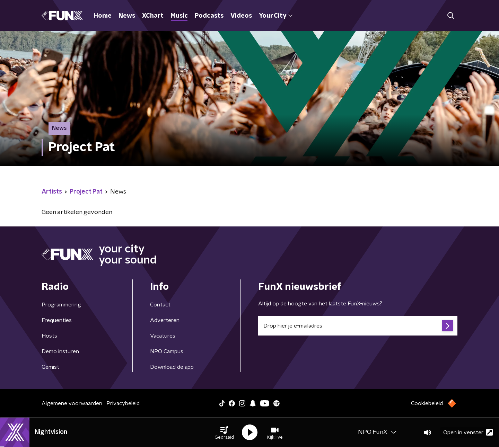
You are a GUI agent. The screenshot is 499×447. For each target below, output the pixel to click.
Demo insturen (60, 351)
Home (103, 16)
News (127, 16)
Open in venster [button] (468, 432)
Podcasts (209, 16)
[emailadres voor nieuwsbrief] (357, 326)
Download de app (172, 367)
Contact (160, 304)
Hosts (49, 336)
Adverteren (165, 320)
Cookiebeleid (427, 403)
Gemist (50, 367)
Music (179, 16)
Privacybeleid (123, 403)
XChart (153, 16)
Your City (275, 16)
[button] (224, 432)
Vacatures (162, 336)
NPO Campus (166, 351)
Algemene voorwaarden (72, 403)
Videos (241, 16)
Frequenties (57, 320)
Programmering (61, 304)
